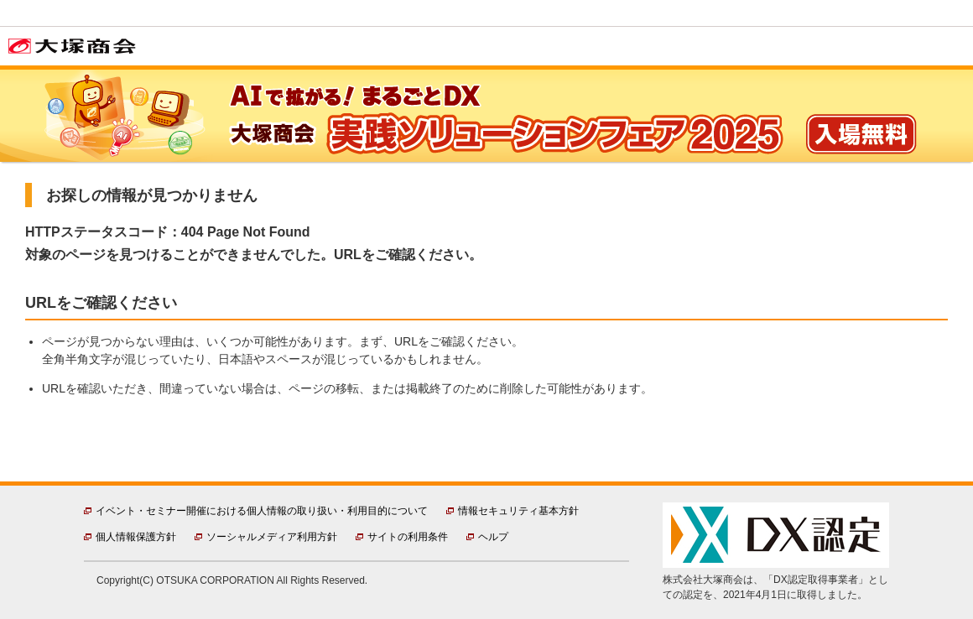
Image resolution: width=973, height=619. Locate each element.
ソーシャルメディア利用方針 (271, 537)
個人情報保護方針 (136, 537)
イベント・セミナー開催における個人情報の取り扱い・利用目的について (262, 511)
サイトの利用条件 (407, 537)
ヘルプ (493, 537)
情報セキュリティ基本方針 (518, 511)
